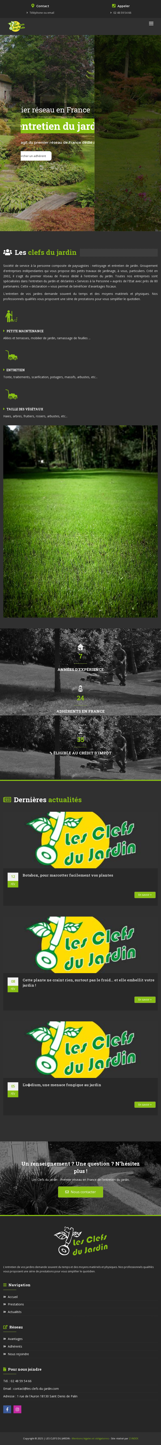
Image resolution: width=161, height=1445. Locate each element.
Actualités (12, 1312)
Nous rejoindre (16, 1354)
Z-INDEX (133, 1438)
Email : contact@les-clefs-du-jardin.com (31, 1389)
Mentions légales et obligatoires (90, 1438)
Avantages (13, 1339)
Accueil (10, 1297)
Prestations (13, 1304)
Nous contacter (80, 1191)
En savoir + (145, 895)
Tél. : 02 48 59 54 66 (17, 1381)
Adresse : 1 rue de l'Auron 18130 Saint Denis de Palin (40, 1396)
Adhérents (12, 1346)
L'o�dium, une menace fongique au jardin (62, 1084)
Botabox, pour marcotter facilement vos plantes (68, 875)
